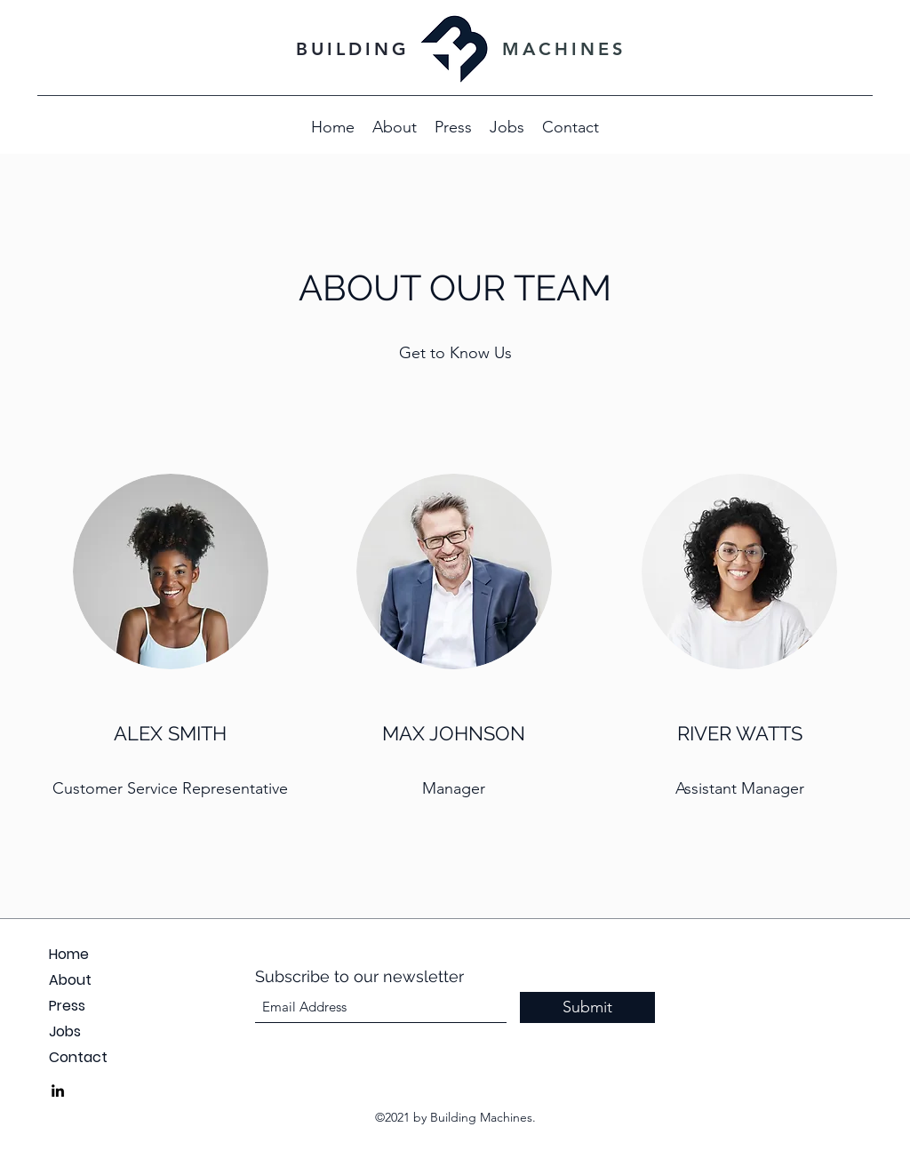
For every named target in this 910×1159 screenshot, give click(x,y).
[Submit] (587, 1007)
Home (69, 954)
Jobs (65, 1031)
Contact (78, 1057)
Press (67, 1005)
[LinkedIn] (58, 1090)
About (70, 980)
